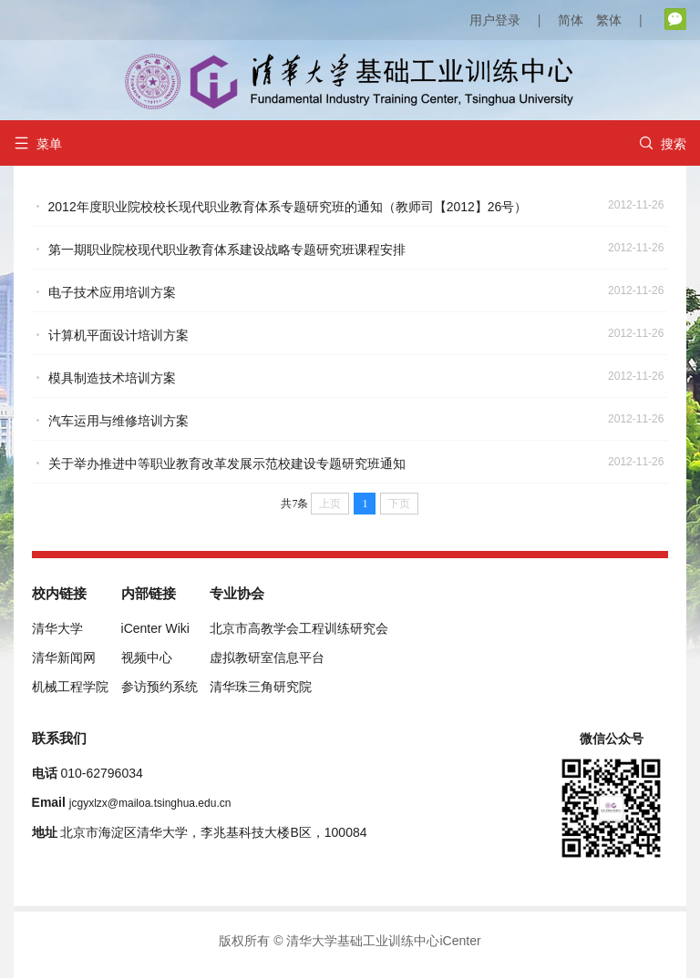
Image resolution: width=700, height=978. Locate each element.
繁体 (609, 20)
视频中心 (146, 657)
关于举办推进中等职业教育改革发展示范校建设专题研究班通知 (227, 463)
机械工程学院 (70, 686)
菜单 (38, 143)
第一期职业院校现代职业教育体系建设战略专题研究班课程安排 (227, 249)
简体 (570, 20)
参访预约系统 (159, 686)
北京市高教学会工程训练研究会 (299, 628)
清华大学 (57, 628)
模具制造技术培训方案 (112, 378)
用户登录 (494, 20)
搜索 (662, 143)
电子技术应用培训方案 (112, 292)
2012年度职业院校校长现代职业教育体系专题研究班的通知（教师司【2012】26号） (288, 206)
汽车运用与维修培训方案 (118, 420)
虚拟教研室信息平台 (267, 657)
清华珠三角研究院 (261, 686)
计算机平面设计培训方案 (118, 335)
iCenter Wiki (155, 628)
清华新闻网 (64, 657)
